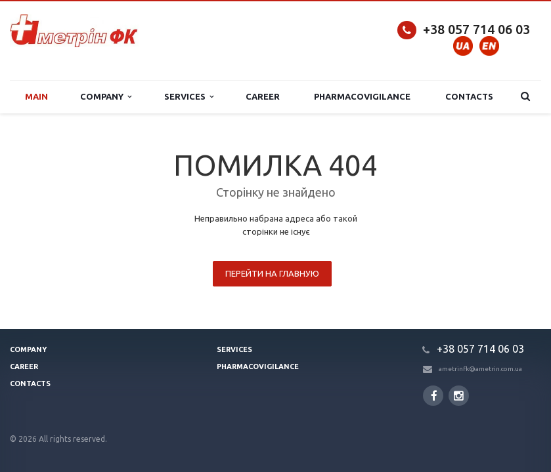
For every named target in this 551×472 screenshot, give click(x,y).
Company (105, 97)
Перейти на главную (272, 273)
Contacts (469, 96)
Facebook (434, 395)
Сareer (263, 96)
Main (36, 96)
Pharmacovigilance (362, 96)
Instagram (459, 395)
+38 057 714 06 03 (476, 29)
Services (188, 97)
